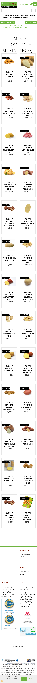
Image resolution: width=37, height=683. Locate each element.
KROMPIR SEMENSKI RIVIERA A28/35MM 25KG (9, 406)
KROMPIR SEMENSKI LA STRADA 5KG (9, 478)
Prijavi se (24, 4)
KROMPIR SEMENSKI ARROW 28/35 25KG (27, 479)
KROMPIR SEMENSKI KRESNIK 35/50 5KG (27, 112)
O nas (19, 643)
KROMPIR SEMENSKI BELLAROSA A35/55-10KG (28, 369)
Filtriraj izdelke (31, 22)
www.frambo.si (19, 646)
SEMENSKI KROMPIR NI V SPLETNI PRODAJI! (15, 27)
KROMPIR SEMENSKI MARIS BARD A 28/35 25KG (9, 185)
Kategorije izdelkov (7, 22)
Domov (3, 26)
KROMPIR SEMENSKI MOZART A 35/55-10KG (27, 406)
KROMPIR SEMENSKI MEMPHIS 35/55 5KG (28, 148)
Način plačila (23, 559)
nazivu (33, 35)
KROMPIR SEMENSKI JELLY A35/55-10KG (9, 368)
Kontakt (27, 643)
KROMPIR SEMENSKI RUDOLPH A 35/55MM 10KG (9, 222)
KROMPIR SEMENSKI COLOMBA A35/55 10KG (28, 295)
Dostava (22, 556)
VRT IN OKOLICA (11, 26)
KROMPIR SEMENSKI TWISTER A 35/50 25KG (27, 332)
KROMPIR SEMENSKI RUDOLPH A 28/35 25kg (9, 516)
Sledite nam (24, 575)
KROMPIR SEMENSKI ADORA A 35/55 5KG (28, 75)
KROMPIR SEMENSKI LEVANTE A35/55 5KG (27, 259)
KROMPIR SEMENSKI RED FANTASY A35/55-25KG (9, 295)
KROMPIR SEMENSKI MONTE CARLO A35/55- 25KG (9, 442)
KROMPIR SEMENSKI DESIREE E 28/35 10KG (9, 112)
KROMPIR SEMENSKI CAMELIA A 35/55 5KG (27, 222)
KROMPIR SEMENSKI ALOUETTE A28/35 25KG (28, 185)
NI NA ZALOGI (6, 58)
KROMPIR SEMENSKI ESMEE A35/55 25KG (27, 441)
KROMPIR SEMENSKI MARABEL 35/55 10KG (9, 148)
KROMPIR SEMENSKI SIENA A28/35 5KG (9, 258)
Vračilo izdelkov (24, 561)
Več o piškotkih (31, 679)
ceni (28, 35)
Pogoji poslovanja (25, 554)
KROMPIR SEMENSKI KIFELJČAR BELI (9, 74)
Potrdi (24, 679)
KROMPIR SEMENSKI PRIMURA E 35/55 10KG (9, 332)
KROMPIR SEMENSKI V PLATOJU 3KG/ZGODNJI (27, 516)
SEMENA (20, 26)
